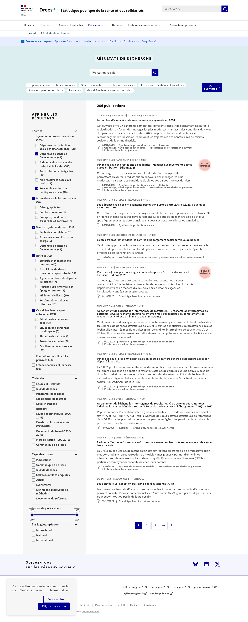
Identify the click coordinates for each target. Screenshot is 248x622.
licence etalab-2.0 (90, 611)
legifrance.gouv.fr (133, 593)
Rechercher (224, 9)
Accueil (32, 33)
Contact (134, 605)
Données (117, 25)
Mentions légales (103, 605)
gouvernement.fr (204, 587)
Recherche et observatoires (144, 25)
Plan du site (84, 605)
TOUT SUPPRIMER (210, 87)
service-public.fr (159, 593)
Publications (95, 25)
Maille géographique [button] (45, 525)
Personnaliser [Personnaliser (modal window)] (56, 599)
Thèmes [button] (37, 131)
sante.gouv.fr (158, 587)
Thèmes (44, 25)
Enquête (148, 41)
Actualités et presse (181, 25)
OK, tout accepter (54, 606)
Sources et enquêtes (71, 25)
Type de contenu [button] (43, 454)
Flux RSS (121, 605)
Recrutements (150, 605)
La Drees (26, 25)
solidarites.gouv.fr (133, 587)
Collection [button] (38, 378)
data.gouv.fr (180, 587)
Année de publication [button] (46, 508)
